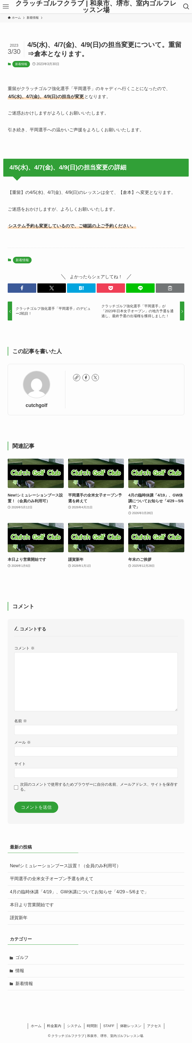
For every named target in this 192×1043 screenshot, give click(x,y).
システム (74, 1026)
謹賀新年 (18, 917)
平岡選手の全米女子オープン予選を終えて (51, 878)
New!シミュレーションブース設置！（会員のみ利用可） (65, 865)
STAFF (108, 1026)
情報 (19, 970)
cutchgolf (36, 405)
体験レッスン (130, 1026)
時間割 (92, 1026)
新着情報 (21, 64)
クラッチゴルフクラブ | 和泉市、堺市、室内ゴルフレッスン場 (95, 6)
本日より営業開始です (32, 904)
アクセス (154, 1026)
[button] (22, 288)
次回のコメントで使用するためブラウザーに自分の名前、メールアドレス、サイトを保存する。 (99, 786)
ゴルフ (22, 957)
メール (22, 742)
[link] (76, 377)
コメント (24, 648)
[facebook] (86, 377)
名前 (20, 721)
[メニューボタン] (5, 6)
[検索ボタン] (186, 6)
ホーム (36, 1026)
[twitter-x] (95, 377)
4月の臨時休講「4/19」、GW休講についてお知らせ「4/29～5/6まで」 (79, 891)
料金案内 (54, 1026)
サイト (20, 764)
